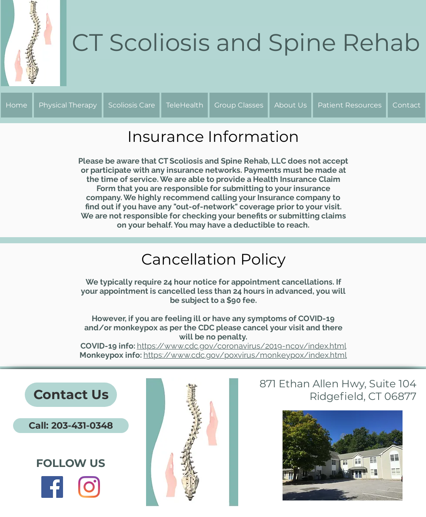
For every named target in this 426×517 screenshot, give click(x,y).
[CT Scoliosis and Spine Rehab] (245, 42)
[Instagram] (89, 487)
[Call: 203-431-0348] (71, 425)
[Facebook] (52, 487)
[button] (290, 105)
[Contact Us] (71, 395)
